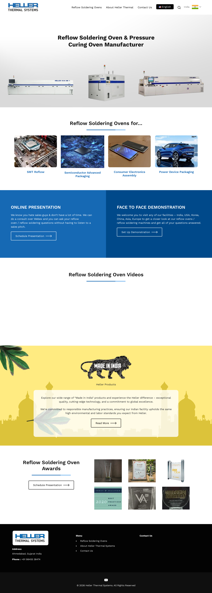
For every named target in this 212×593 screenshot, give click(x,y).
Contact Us (145, 7)
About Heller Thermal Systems (97, 545)
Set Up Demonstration (135, 232)
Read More (102, 423)
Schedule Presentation (29, 235)
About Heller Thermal (119, 7)
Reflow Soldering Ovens (87, 7)
